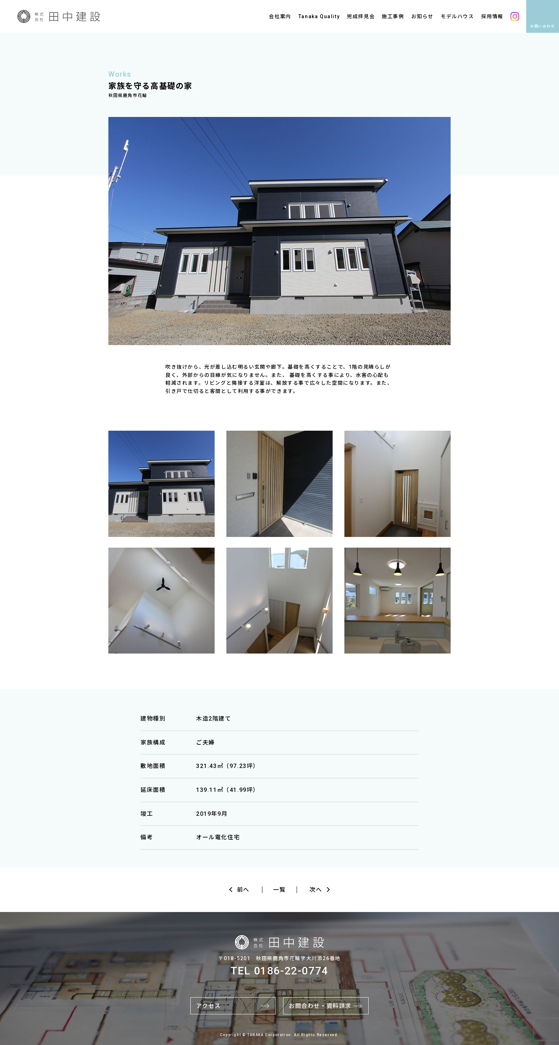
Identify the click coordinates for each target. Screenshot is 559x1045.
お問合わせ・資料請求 (320, 1006)
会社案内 (280, 16)
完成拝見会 (361, 16)
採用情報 (492, 16)
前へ (243, 889)
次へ (315, 889)
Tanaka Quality (319, 16)
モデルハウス (457, 16)
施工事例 (393, 16)
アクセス (208, 1006)
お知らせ (422, 16)
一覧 (279, 889)
